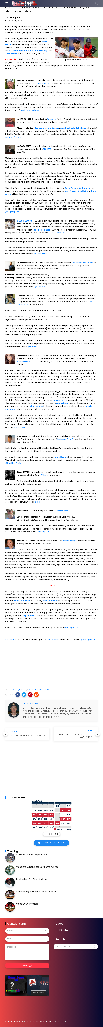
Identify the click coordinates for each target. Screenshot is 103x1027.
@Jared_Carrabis (13, 137)
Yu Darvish (84, 188)
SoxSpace (51, 119)
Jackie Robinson (42, 230)
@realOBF (32, 346)
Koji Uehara (28, 615)
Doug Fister (62, 403)
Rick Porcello (36, 406)
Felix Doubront (50, 600)
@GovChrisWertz (13, 463)
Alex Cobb (83, 191)
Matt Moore (71, 191)
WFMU (43, 475)
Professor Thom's (65, 439)
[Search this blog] (76, 946)
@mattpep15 (43, 531)
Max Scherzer (61, 400)
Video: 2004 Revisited (27, 903)
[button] (17, 694)
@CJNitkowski (40, 253)
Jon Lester (12, 50)
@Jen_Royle (19, 427)
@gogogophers (12, 211)
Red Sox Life (53, 639)
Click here (9, 639)
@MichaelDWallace (30, 110)
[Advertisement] (51, 665)
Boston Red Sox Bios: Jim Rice (31, 879)
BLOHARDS (48, 149)
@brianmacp (41, 286)
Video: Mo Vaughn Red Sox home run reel (37, 866)
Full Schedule (51, 834)
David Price (70, 188)
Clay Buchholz (26, 50)
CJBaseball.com (57, 232)
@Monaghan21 (71, 627)
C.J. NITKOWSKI (24, 221)
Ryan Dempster (22, 600)
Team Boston (59, 1021)
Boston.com (62, 510)
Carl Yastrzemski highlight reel (32, 854)
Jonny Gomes (60, 457)
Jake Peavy (11, 53)
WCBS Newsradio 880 (41, 83)
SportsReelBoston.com (27, 361)
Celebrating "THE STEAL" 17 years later (36, 891)
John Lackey (41, 50)
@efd (37, 502)
